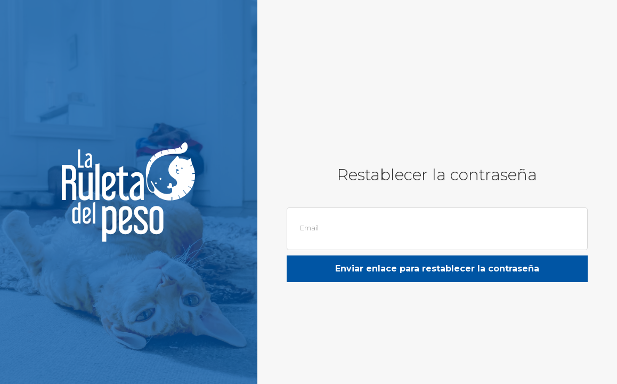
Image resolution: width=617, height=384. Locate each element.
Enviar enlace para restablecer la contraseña (437, 268)
